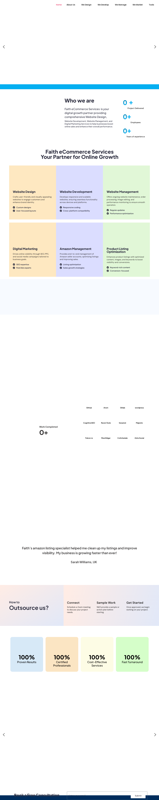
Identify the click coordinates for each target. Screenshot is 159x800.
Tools (151, 4)
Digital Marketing (25, 249)
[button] (71, 4)
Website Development (76, 191)
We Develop (103, 4)
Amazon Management (75, 249)
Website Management (123, 191)
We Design (86, 4)
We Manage (120, 4)
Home (59, 4)
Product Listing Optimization (118, 250)
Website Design (24, 191)
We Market (138, 4)
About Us (71, 4)
